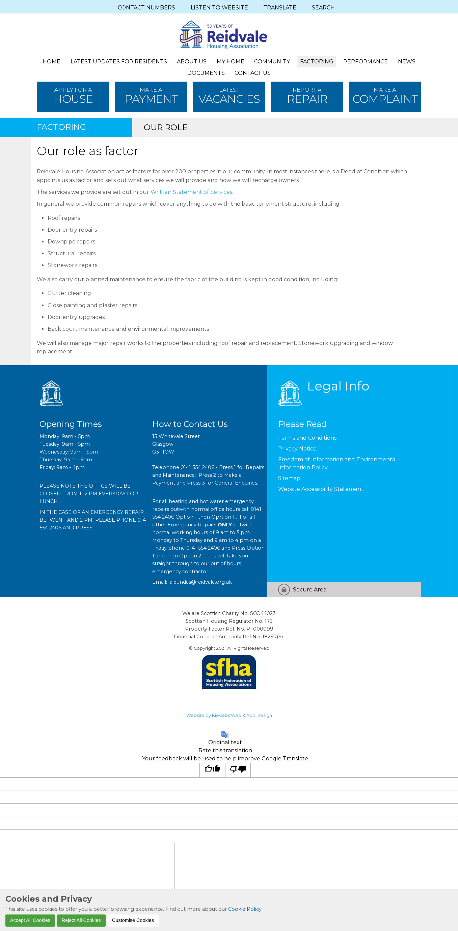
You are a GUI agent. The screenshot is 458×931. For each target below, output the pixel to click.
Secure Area (309, 589)
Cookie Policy (245, 909)
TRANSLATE (279, 7)
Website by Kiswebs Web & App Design (229, 715)
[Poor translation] (238, 770)
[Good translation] (212, 770)
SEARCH (323, 7)
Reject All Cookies (81, 920)
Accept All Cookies (30, 920)
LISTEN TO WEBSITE (219, 7)
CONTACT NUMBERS (146, 7)
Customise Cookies (133, 920)
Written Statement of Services (190, 192)
